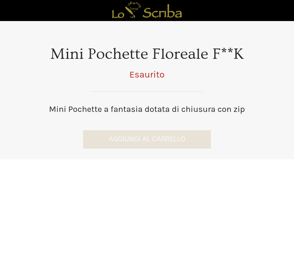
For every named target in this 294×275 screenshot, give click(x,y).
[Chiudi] (10, 10)
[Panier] (283, 11)
